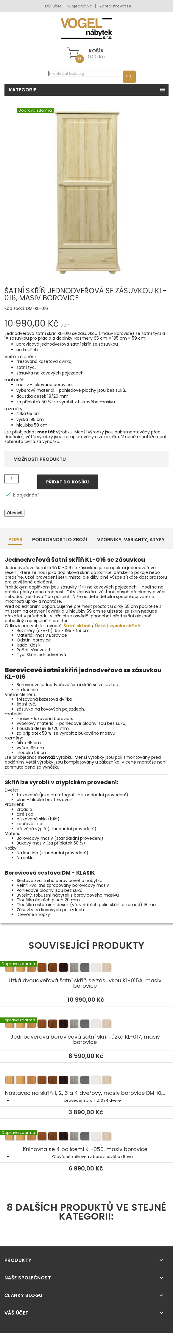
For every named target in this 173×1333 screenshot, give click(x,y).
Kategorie (22, 89)
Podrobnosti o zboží (59, 539)
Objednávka (80, 6)
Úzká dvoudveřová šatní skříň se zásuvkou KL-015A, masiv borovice (86, 968)
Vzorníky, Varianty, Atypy (131, 539)
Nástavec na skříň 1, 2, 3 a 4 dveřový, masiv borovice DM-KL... (86, 1081)
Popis (15, 539)
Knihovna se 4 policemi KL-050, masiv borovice (86, 1137)
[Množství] (11, 478)
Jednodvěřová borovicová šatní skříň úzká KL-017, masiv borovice (86, 1025)
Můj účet (53, 6)
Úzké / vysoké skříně (117, 626)
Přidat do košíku (67, 482)
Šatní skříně (77, 626)
